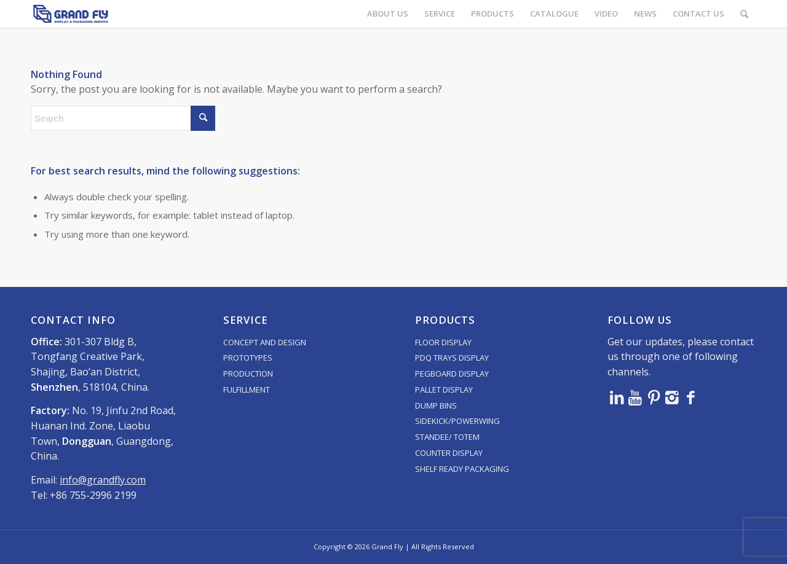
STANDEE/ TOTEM (447, 436)
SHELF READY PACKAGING (462, 468)
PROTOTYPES (247, 357)
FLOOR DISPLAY (443, 342)
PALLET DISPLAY (444, 389)
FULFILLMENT (246, 389)
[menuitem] (387, 14)
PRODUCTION (248, 373)
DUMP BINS (436, 405)
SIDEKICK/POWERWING (457, 420)
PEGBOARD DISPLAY (452, 373)
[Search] (744, 14)
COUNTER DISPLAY (449, 452)
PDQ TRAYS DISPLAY (452, 357)
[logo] (71, 14)
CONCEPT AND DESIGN (264, 342)
